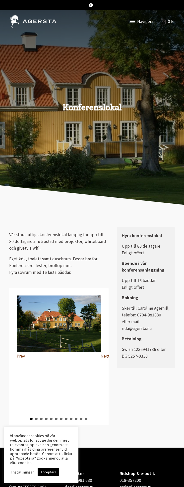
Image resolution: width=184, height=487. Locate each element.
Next (105, 356)
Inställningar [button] (22, 472)
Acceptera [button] (48, 472)
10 (76, 419)
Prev (21, 356)
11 (81, 419)
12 (86, 419)
